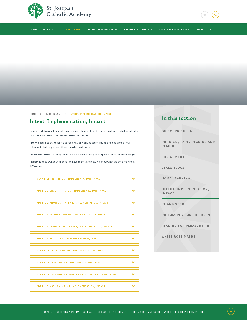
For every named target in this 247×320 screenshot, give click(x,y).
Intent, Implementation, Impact (91, 113)
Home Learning (176, 178)
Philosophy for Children (186, 215)
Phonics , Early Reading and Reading (188, 144)
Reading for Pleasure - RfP (188, 225)
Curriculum (53, 113)
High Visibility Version (146, 312)
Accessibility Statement (113, 312)
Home (33, 113)
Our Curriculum (177, 131)
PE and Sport (174, 204)
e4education (195, 312)
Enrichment (173, 157)
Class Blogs (173, 167)
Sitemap (88, 312)
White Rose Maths (179, 236)
